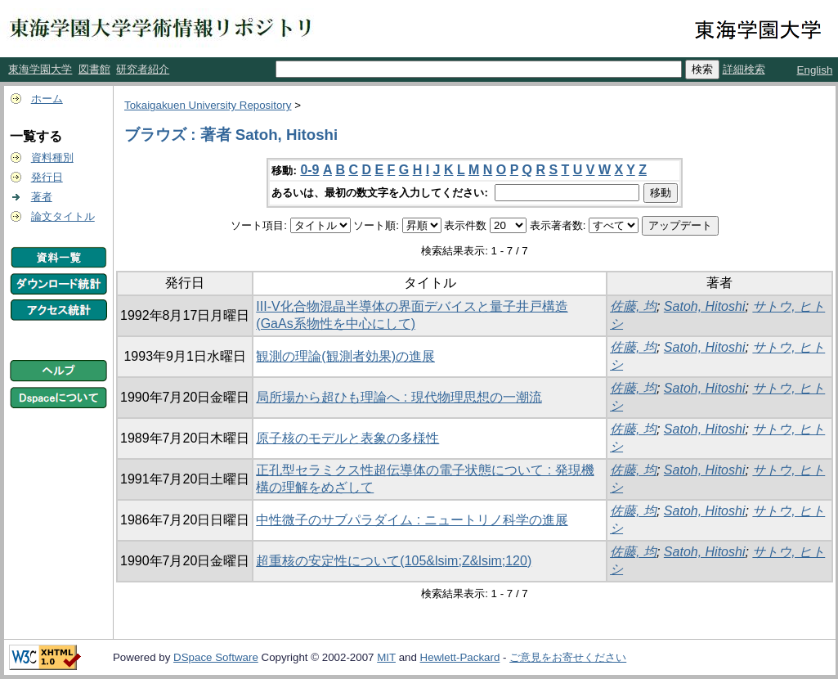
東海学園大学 (40, 69)
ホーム (47, 98)
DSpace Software (215, 657)
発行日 (47, 177)
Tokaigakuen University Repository (207, 105)
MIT (386, 657)
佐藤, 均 (633, 306)
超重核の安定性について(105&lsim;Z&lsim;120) (393, 561)
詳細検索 (744, 69)
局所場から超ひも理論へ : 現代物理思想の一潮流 (398, 397)
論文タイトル (63, 216)
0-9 (309, 170)
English (815, 70)
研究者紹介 (142, 69)
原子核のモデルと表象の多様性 (347, 438)
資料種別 (52, 157)
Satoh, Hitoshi (705, 306)
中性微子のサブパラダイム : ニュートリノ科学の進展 (411, 520)
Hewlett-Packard (460, 657)
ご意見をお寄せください (567, 657)
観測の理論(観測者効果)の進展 (345, 356)
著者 (41, 197)
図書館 (94, 69)
